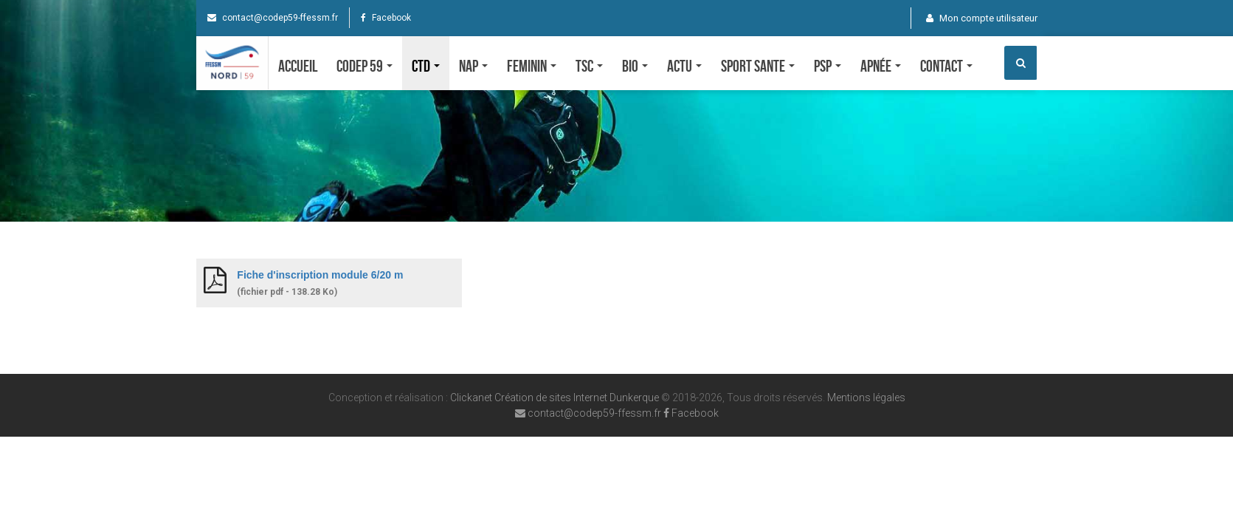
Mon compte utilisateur (981, 18)
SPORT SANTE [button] (758, 66)
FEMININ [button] (531, 66)
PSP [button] (827, 66)
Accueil (297, 66)
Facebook (386, 17)
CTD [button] (426, 66)
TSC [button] (589, 66)
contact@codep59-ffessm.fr (272, 17)
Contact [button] (946, 66)
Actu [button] (684, 66)
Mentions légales (866, 397)
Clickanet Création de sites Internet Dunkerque (554, 397)
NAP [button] (473, 66)
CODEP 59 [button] (364, 66)
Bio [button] (635, 66)
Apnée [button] (880, 66)
